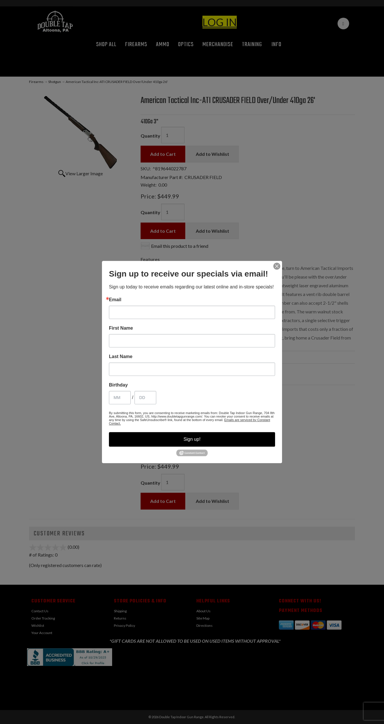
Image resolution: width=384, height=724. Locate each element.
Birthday (118, 385)
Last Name (120, 356)
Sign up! (192, 439)
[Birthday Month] (120, 397)
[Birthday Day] (145, 397)
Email (115, 299)
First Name (121, 328)
